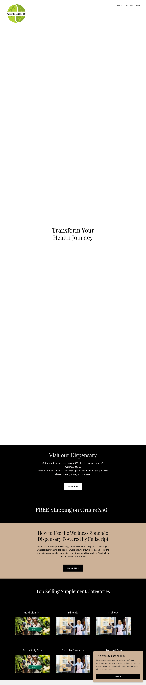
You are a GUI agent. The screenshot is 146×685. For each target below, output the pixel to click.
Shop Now (73, 486)
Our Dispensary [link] (133, 5)
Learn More (73, 568)
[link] (16, 4)
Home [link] (119, 5)
